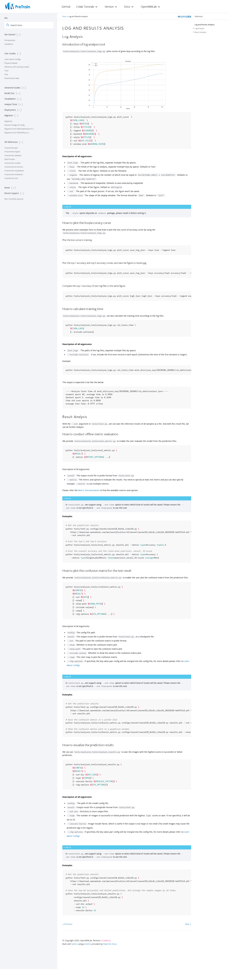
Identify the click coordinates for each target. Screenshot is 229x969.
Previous (67, 924)
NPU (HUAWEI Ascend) (13, 199)
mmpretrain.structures (13, 167)
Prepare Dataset (11, 63)
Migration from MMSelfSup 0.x (16, 132)
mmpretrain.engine (12, 151)
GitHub (66, 6)
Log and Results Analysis (205, 24)
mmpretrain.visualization (14, 170)
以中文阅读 (186, 17)
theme (88, 943)
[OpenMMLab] (17, 6)
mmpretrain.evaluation (13, 174)
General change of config (14, 125)
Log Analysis (199, 28)
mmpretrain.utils (11, 178)
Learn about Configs (12, 59)
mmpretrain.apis (11, 148)
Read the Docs (110, 943)
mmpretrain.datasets (12, 155)
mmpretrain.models (12, 163)
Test (6, 74)
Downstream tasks (11, 78)
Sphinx (75, 943)
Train (6, 70)
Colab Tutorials (85, 6)
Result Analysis (200, 32)
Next (188, 924)
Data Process (9, 159)
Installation (8, 44)
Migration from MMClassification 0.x (18, 129)
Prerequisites (9, 40)
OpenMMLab (149, 6)
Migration (8, 121)
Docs (127, 6)
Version (109, 6)
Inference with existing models (16, 67)
